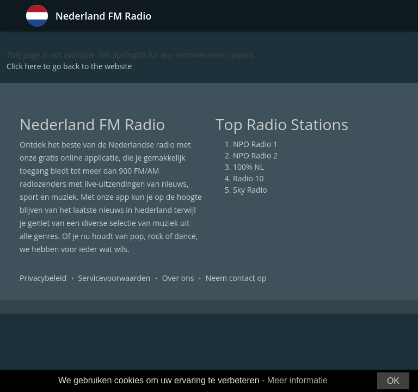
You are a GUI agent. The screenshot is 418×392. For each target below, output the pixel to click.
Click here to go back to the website (69, 66)
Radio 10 (248, 178)
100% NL (248, 167)
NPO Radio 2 (255, 155)
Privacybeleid (43, 278)
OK (393, 380)
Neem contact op (236, 278)
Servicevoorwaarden (114, 278)
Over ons (178, 278)
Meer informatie (297, 380)
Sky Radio (250, 190)
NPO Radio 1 (255, 144)
